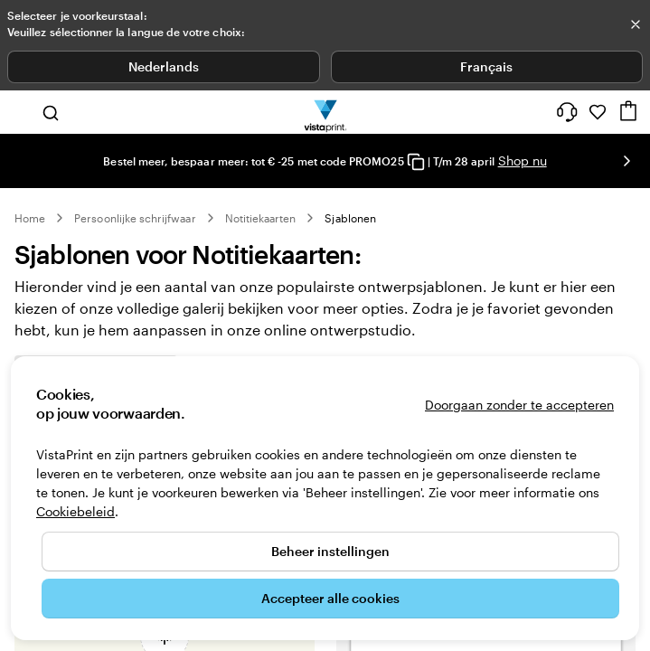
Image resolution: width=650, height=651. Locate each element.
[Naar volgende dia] (626, 161)
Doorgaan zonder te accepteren (519, 404)
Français (486, 66)
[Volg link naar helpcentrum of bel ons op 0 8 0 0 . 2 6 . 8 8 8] (566, 112)
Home (29, 218)
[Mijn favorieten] (598, 112)
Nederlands (163, 66)
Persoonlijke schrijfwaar (134, 218)
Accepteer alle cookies (330, 598)
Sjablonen (350, 218)
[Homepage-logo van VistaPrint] (325, 112)
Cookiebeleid (75, 511)
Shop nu (522, 160)
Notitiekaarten (261, 218)
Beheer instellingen (330, 551)
